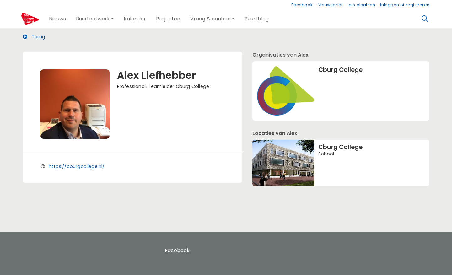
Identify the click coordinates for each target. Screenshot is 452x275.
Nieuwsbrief (330, 5)
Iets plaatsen (361, 5)
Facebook (302, 5)
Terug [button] (34, 37)
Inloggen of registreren (404, 5)
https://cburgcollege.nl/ (77, 166)
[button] (57, 19)
